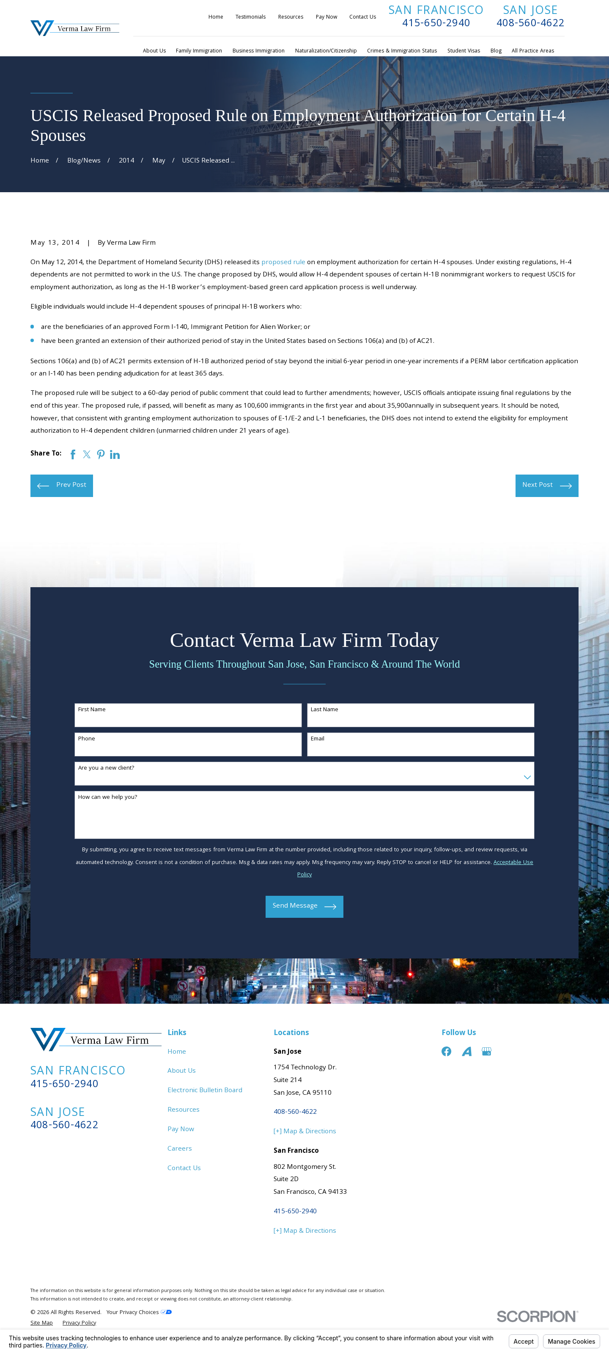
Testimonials (251, 17)
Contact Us (362, 17)
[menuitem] (41, 1323)
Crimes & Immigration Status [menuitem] (402, 51)
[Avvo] (467, 1051)
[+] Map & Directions (305, 1132)
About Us (181, 1071)
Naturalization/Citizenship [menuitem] (326, 51)
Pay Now (326, 17)
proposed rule (283, 262)
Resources (290, 17)
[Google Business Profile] (486, 1051)
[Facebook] (446, 1051)
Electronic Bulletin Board (204, 1090)
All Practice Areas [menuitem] (533, 51)
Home (215, 17)
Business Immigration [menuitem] (259, 51)
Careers (179, 1149)
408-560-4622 (531, 24)
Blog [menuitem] (496, 51)
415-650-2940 (436, 24)
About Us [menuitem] (154, 51)
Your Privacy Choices (139, 1312)
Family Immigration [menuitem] (199, 51)
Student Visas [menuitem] (463, 51)
